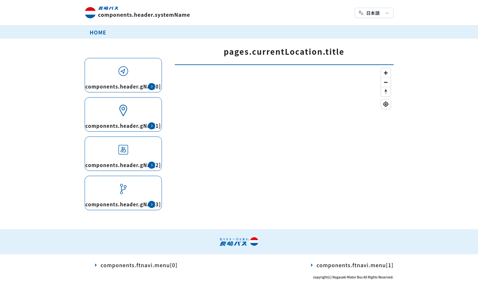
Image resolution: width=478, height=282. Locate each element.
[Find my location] (385, 104)
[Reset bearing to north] (385, 91)
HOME (98, 32)
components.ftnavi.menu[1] (355, 265)
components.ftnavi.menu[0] (139, 265)
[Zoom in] (385, 73)
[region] (284, 145)
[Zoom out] (385, 82)
